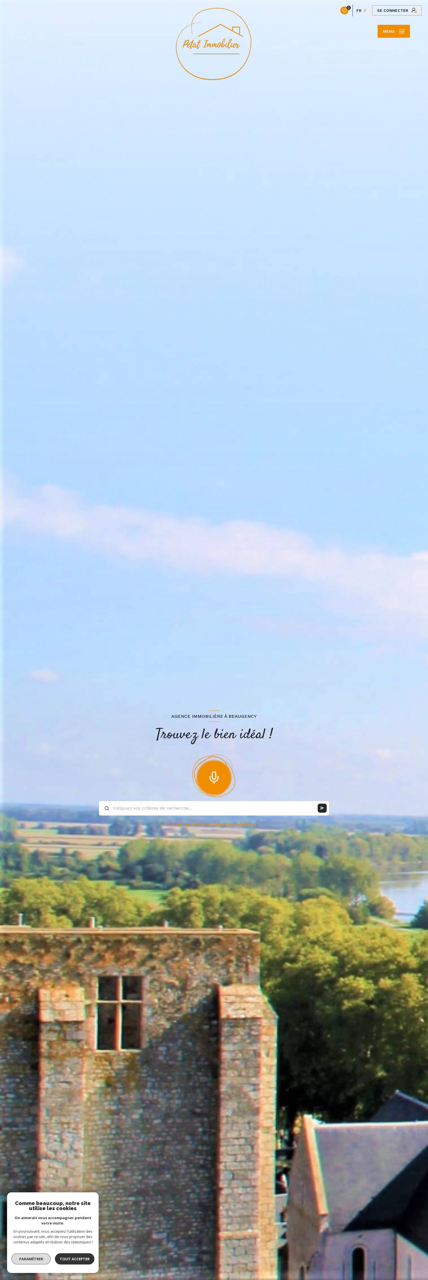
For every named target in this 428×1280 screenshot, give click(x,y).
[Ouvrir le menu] (394, 31)
